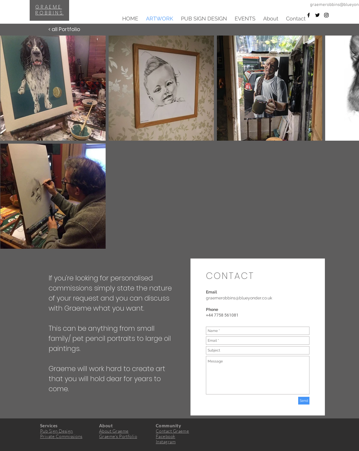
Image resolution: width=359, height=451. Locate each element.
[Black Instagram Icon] (326, 15)
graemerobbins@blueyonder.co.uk (239, 298)
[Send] (303, 401)
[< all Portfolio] (64, 30)
